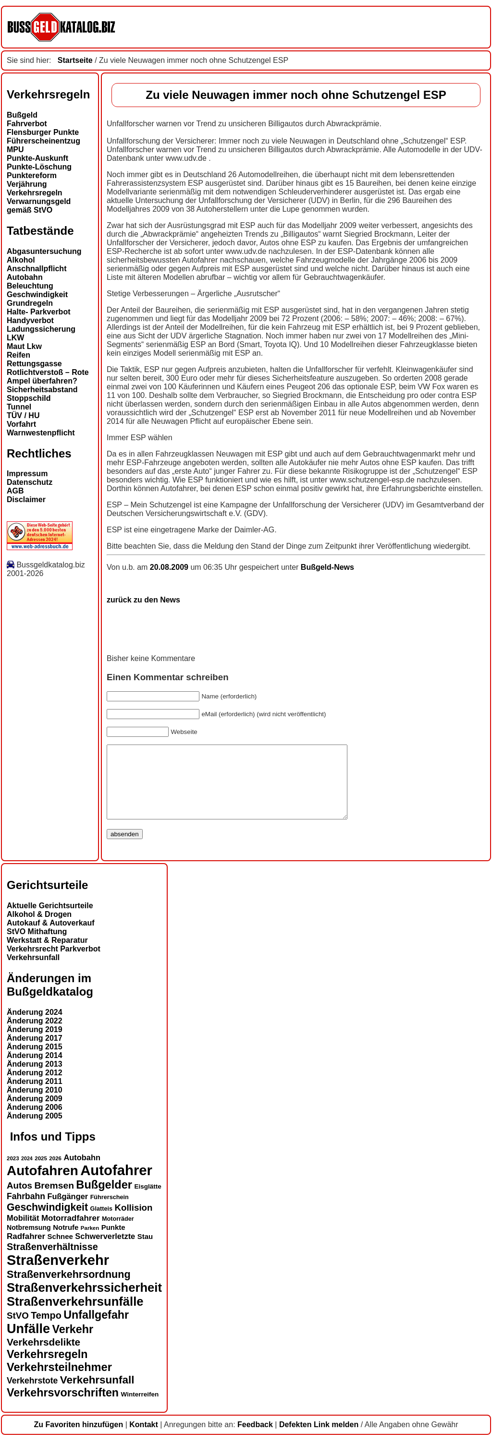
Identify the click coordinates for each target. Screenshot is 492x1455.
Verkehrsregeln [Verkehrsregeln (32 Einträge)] (47, 1368)
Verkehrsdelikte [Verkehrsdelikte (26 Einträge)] (43, 1356)
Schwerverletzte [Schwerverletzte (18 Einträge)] (105, 1250)
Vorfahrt (21, 424)
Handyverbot (30, 320)
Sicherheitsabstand (42, 389)
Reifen (18, 355)
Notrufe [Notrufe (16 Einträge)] (65, 1242)
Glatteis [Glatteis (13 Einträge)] (101, 1223)
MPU (15, 149)
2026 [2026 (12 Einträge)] (55, 1173)
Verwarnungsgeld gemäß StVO (39, 205)
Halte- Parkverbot (39, 312)
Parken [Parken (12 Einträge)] (90, 1242)
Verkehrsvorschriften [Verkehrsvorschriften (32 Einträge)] (63, 1407)
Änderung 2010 (34, 1104)
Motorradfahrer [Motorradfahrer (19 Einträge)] (70, 1232)
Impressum (27, 473)
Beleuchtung (30, 286)
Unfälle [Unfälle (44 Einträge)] (28, 1343)
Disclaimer (26, 499)
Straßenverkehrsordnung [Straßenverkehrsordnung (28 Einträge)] (69, 1289)
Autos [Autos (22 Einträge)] (19, 1200)
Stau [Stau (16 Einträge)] (145, 1251)
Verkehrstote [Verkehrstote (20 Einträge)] (32, 1395)
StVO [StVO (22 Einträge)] (18, 1330)
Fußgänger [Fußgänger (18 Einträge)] (67, 1210)
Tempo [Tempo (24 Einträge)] (46, 1329)
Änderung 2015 (34, 1061)
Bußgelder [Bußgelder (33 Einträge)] (104, 1199)
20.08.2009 (170, 567)
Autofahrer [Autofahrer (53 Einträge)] (116, 1184)
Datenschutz (29, 482)
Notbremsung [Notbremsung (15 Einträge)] (29, 1242)
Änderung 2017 (34, 1052)
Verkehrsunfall (33, 972)
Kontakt (143, 1439)
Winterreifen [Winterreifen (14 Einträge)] (140, 1408)
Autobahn (25, 277)
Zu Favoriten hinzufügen (78, 1439)
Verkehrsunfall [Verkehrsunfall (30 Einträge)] (97, 1394)
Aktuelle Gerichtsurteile (50, 920)
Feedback (255, 1439)
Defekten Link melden (318, 1439)
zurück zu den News (143, 600)
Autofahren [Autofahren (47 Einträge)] (42, 1185)
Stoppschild (29, 398)
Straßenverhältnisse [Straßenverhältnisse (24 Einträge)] (52, 1261)
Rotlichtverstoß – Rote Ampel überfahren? (48, 376)
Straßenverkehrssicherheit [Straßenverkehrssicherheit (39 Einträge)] (84, 1302)
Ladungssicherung (41, 329)
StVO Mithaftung (37, 946)
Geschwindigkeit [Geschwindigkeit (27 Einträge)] (47, 1221)
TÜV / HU (23, 415)
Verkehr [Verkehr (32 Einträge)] (73, 1343)
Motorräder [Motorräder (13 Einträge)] (118, 1233)
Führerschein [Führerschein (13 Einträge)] (109, 1211)
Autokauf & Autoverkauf (51, 937)
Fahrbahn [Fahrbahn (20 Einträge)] (26, 1210)
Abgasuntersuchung (44, 251)
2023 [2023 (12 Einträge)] (13, 1173)
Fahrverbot (27, 124)
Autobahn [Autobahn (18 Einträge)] (81, 1171)
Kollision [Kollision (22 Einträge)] (133, 1222)
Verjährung (27, 184)
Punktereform (32, 175)
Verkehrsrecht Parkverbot (53, 963)
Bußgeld (22, 115)
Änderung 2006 (34, 1122)
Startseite (75, 60)
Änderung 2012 (34, 1087)
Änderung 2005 (34, 1130)
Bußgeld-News (327, 567)
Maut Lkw (24, 346)
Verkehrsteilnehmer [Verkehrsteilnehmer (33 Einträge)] (59, 1381)
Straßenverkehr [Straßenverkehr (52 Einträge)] (58, 1274)
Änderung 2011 (34, 1096)
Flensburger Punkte (43, 132)
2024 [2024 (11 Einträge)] (27, 1173)
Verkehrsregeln (34, 193)
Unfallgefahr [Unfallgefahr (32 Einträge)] (96, 1329)
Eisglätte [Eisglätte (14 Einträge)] (147, 1200)
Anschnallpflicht (36, 269)
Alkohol (21, 260)
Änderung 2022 (34, 1035)
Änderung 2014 (34, 1070)
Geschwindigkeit (37, 294)
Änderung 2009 (34, 1113)
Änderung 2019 (34, 1044)
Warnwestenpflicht (41, 433)
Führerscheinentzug (43, 141)
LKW (15, 338)
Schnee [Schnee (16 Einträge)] (60, 1251)
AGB (15, 491)
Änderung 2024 (34, 1026)
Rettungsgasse (34, 364)
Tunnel (19, 407)
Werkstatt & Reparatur (47, 954)
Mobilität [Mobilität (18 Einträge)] (23, 1232)
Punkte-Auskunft (37, 158)
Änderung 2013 (34, 1078)
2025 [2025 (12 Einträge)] (41, 1173)
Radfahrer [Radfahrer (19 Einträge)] (26, 1250)
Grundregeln (30, 303)
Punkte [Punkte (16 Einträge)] (113, 1242)
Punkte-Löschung (39, 167)
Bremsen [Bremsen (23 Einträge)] (54, 1200)
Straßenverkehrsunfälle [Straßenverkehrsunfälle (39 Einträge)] (75, 1316)
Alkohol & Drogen (39, 929)
